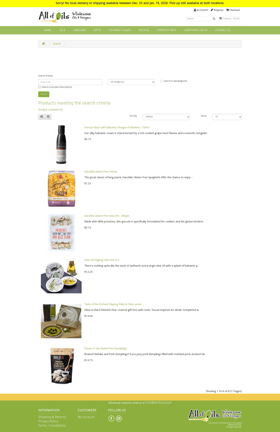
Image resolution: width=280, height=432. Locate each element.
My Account (86, 417)
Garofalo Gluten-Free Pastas (100, 172)
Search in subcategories (173, 81)
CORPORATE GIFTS (195, 30)
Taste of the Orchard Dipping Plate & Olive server (113, 304)
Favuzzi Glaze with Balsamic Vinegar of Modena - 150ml (116, 128)
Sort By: (133, 116)
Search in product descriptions (55, 87)
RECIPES (144, 30)
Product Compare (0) (50, 110)
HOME (47, 30)
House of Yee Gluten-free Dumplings (105, 349)
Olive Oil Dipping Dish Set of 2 (101, 260)
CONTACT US (222, 30)
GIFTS (97, 30)
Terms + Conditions (52, 426)
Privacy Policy (48, 422)
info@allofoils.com (159, 403)
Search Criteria (45, 76)
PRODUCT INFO (166, 30)
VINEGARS (79, 30)
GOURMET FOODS (120, 30)
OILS (62, 30)
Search (57, 44)
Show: (204, 116)
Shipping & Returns (52, 417)
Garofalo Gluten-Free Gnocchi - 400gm (106, 216)
